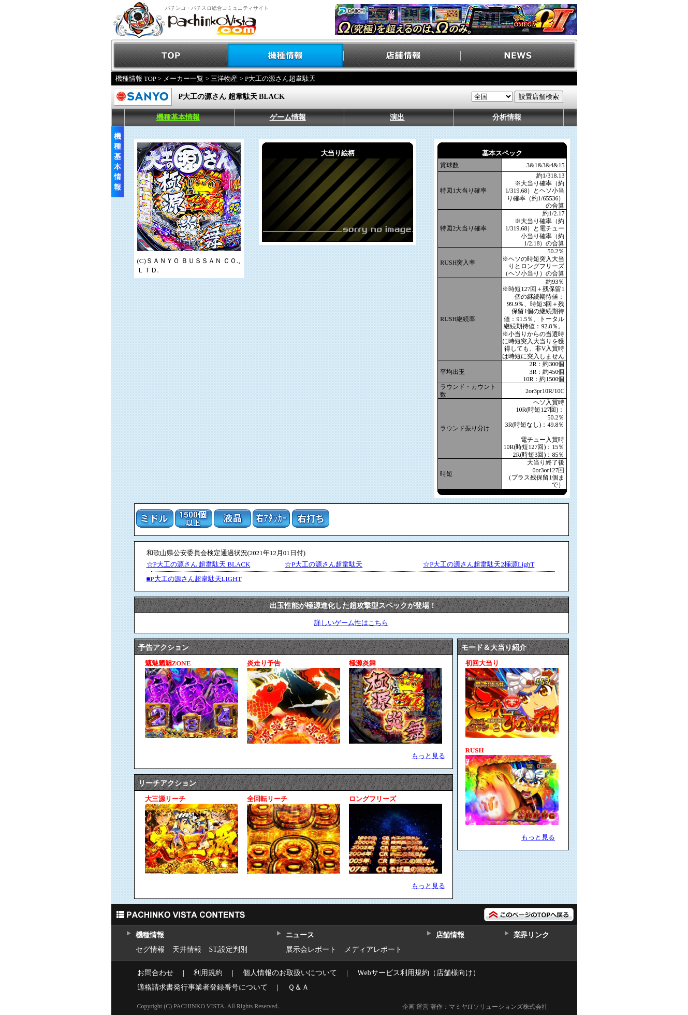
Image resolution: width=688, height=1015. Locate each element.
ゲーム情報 (288, 117)
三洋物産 (224, 78)
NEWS (519, 55)
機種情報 (286, 55)
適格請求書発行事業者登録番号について (202, 987)
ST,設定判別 (228, 949)
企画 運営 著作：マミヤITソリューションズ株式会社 (475, 1006)
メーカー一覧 (183, 78)
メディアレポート (373, 949)
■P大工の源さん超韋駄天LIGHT (194, 579)
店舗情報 (402, 55)
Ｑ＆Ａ (298, 987)
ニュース (300, 935)
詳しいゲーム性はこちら (351, 623)
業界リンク (531, 935)
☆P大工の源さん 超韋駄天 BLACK (199, 564)
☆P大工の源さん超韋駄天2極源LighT (478, 564)
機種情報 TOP (135, 78)
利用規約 (208, 973)
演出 (397, 117)
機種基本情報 (178, 117)
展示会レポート (311, 949)
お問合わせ (155, 973)
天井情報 (186, 949)
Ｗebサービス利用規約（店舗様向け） (418, 973)
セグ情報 (150, 949)
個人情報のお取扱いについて (290, 973)
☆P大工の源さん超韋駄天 (323, 564)
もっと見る (428, 756)
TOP (169, 55)
